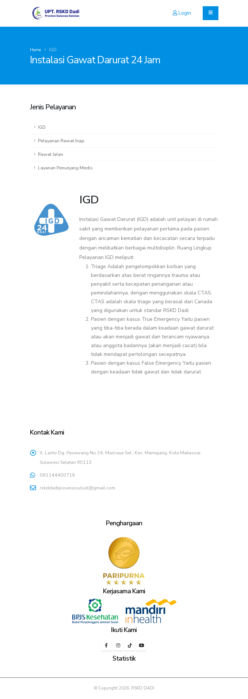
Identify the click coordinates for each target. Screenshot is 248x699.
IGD (42, 127)
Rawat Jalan (50, 154)
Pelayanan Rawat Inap (61, 141)
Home (35, 50)
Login (182, 13)
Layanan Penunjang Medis (65, 168)
